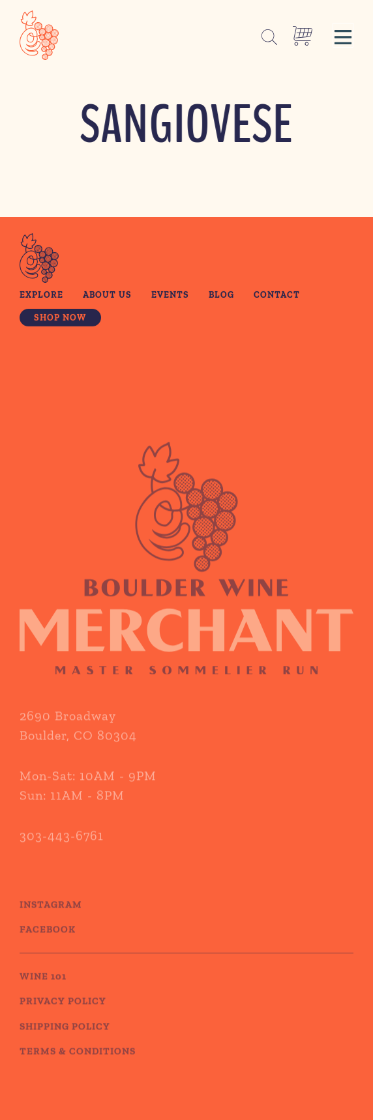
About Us (107, 296)
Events (170, 296)
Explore (41, 296)
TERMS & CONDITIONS (78, 1065)
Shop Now (60, 318)
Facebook (48, 943)
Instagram (51, 919)
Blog (221, 296)
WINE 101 (43, 990)
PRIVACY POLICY (63, 1015)
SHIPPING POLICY (65, 1040)
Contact (277, 296)
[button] (343, 35)
